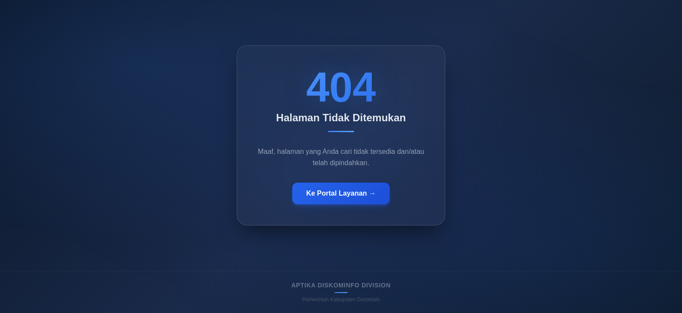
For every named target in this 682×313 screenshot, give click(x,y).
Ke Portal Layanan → (341, 193)
